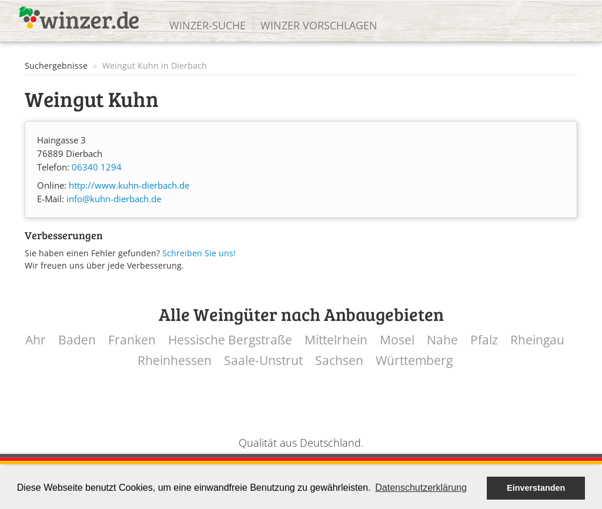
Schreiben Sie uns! (199, 253)
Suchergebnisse (56, 65)
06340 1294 (97, 167)
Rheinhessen (175, 360)
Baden (77, 340)
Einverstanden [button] (536, 488)
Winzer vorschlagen (318, 25)
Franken (132, 340)
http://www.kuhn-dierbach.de (129, 185)
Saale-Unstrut (263, 360)
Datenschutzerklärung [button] (421, 488)
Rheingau (537, 340)
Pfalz (484, 340)
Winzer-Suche (207, 25)
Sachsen (339, 360)
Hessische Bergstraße (230, 340)
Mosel (397, 340)
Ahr (35, 340)
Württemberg (414, 360)
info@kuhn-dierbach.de (113, 199)
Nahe (442, 340)
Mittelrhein (336, 340)
